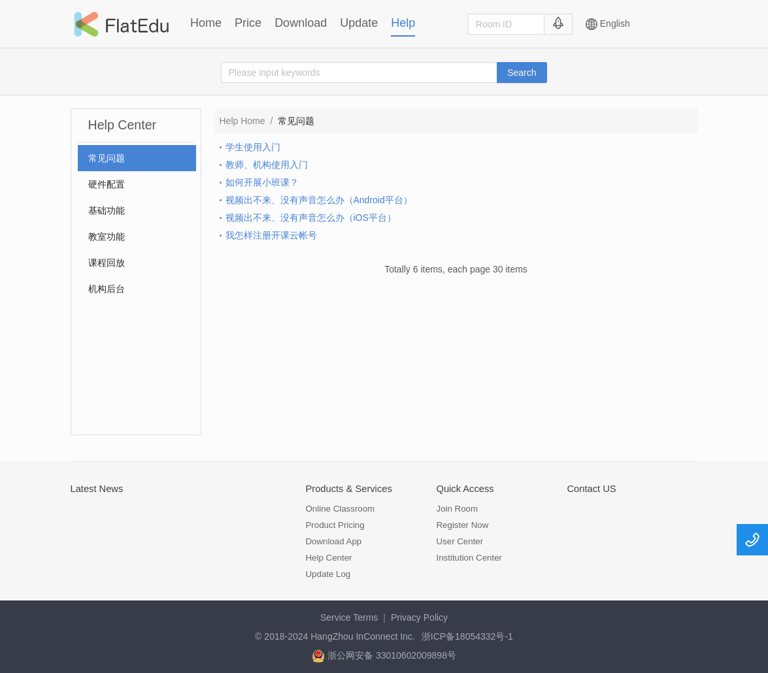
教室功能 (106, 236)
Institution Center (470, 558)
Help (403, 22)
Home (206, 22)
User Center (460, 541)
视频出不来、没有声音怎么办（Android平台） (318, 200)
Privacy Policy (419, 617)
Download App (334, 541)
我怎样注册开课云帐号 (271, 235)
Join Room (457, 509)
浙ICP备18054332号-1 (467, 636)
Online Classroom (340, 509)
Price (248, 22)
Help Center (329, 558)
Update (359, 22)
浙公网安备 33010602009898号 (384, 655)
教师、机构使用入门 (266, 164)
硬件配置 (106, 184)
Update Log (328, 574)
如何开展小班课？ (262, 182)
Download (301, 22)
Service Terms (349, 617)
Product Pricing (335, 525)
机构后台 (106, 289)
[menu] (136, 223)
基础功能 (106, 210)
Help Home (242, 121)
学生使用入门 (252, 147)
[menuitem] (137, 158)
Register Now (463, 525)
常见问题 (106, 158)
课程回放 (106, 262)
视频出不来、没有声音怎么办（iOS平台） (310, 217)
